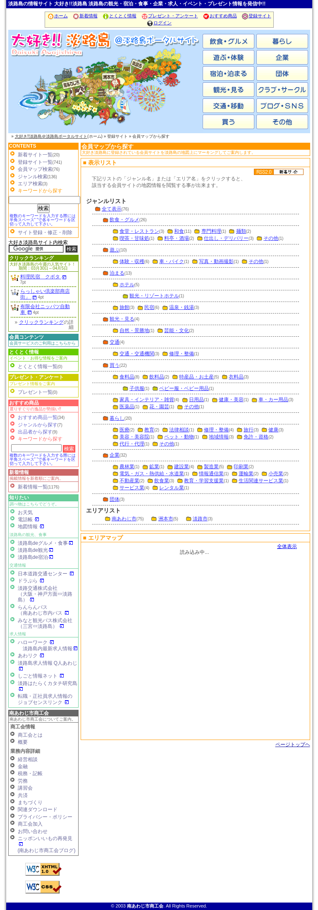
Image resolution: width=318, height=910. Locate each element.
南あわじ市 (41, 91)
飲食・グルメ (124, 220)
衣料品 (236, 377)
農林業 (127, 466)
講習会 (25, 788)
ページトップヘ (292, 744)
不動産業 (129, 481)
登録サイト (256, 15)
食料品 (127, 377)
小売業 (275, 474)
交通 (115, 342)
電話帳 (28, 519)
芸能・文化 (176, 330)
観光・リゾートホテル (154, 296)
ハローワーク (36, 642)
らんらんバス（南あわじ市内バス (43, 610)
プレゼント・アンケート (169, 15)
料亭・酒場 (176, 238)
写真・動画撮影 (216, 261)
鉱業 (154, 466)
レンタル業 (171, 488)
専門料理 (211, 231)
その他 (270, 238)
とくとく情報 (119, 15)
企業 (115, 455)
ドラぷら (31, 581)
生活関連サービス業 (261, 481)
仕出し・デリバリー (226, 238)
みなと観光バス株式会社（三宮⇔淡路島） (45, 623)
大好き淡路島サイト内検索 (38, 242)
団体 (115, 499)
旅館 (124, 307)
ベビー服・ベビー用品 (184, 388)
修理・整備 (181, 354)
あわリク (31, 656)
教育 (149, 430)
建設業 (181, 466)
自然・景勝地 (134, 330)
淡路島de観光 (35, 550)
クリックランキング (31, 258)
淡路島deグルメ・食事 (45, 543)
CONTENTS (22, 146)
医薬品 (127, 407)
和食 (179, 231)
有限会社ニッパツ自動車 (45, 309)
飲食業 (161, 481)
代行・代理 (132, 444)
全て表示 (112, 209)
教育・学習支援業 (204, 481)
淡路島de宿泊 (35, 557)
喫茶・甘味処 (134, 238)
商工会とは (30, 735)
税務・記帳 (30, 773)
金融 (23, 766)
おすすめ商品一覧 (37, 417)
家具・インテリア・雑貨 (147, 399)
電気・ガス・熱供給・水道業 (152, 474)
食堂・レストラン (139, 231)
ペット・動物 (179, 437)
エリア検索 (30, 184)
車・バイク (171, 261)
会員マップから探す (107, 146)
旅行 (248, 430)
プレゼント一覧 (35, 392)
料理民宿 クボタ (43, 277)
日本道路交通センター (46, 574)
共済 (23, 795)
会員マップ (194, 640)
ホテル (127, 284)
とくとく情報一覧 (37, 366)
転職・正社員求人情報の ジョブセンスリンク (45, 699)
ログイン (159, 22)
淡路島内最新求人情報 (50, 648)
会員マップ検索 (35, 169)
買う (115, 365)
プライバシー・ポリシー (45, 817)
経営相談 (28, 759)
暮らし (117, 418)
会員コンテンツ (26, 337)
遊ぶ (115, 250)
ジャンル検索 (33, 177)
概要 (23, 742)
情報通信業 (211, 474)
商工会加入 (30, 824)
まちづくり (30, 802)
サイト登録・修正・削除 (45, 232)
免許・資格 (256, 437)
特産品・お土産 (196, 377)
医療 (124, 430)
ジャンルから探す (37, 425)
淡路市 (169, 91)
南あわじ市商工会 (29, 713)
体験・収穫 (132, 261)
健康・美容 (231, 399)
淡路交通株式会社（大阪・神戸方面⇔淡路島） (45, 594)
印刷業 (241, 466)
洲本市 (105, 91)
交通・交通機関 (137, 354)
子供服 (136, 388)
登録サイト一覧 (35, 162)
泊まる (117, 273)
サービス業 (132, 488)
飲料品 (156, 377)
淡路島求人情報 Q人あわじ (48, 665)
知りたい (19, 497)
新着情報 (85, 15)
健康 (273, 430)
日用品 (196, 399)
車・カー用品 (273, 399)
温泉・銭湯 (181, 307)
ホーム (57, 15)
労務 (23, 781)
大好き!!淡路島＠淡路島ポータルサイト (51, 136)
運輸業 (246, 474)
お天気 (25, 512)
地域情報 (219, 437)
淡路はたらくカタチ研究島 (47, 686)
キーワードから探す (40, 439)
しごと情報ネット (41, 676)
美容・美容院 (134, 437)
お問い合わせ (33, 831)
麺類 (241, 231)
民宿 (149, 307)
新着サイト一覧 (35, 155)
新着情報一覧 (33, 487)
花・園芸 (159, 407)
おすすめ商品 (220, 15)
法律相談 (179, 430)
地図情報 (31, 526)
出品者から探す (35, 432)
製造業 (211, 466)
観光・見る (122, 319)
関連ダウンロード (37, 809)
